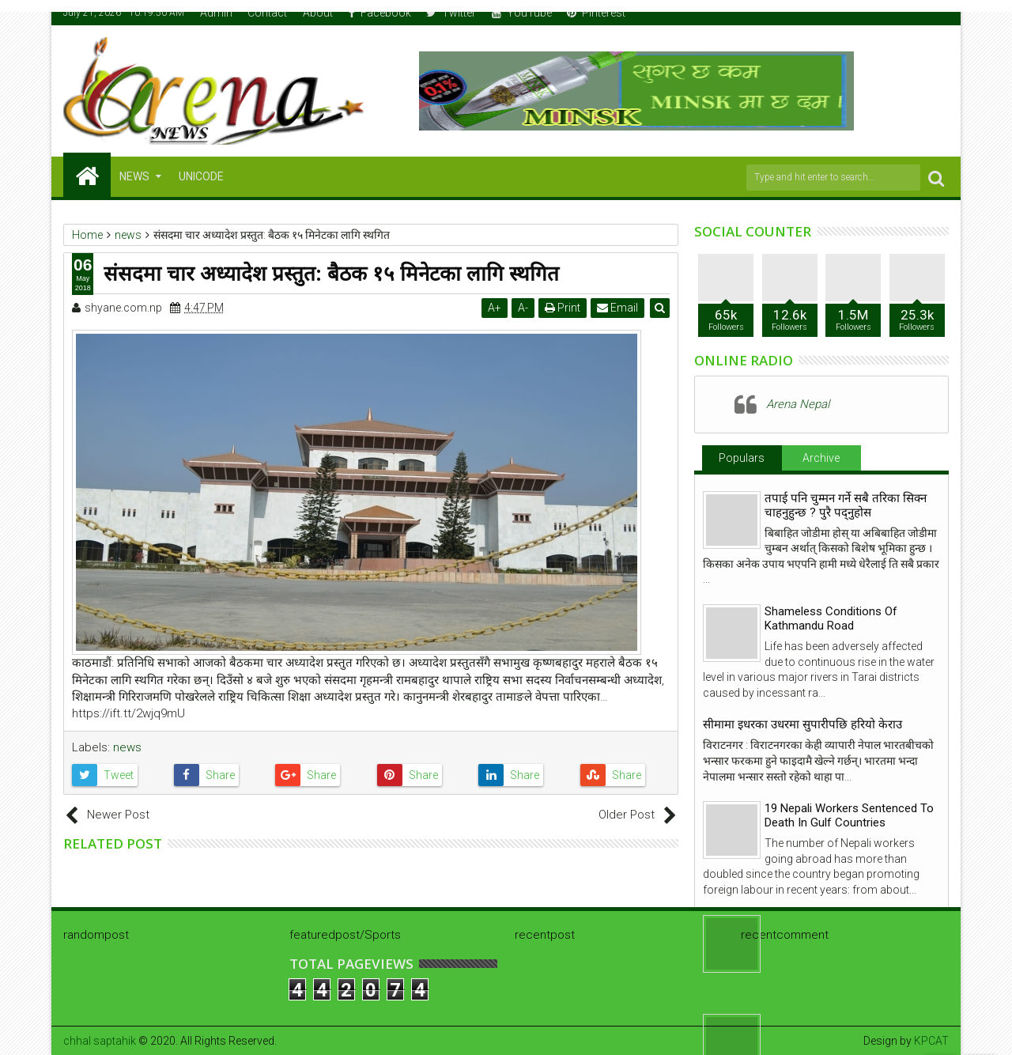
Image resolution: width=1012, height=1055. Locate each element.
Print (562, 307)
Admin (216, 12)
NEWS (134, 176)
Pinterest (596, 12)
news (127, 747)
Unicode (201, 176)
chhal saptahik (99, 1040)
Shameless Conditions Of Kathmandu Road (831, 618)
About (318, 12)
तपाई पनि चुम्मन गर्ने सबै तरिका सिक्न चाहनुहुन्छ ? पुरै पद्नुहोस (846, 505)
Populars (742, 458)
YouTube (522, 12)
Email (617, 307)
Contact (267, 12)
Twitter (451, 12)
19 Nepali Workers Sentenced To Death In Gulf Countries (849, 815)
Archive (821, 458)
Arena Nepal (797, 404)
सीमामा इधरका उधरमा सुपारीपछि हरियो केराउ (802, 724)
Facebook (380, 12)
